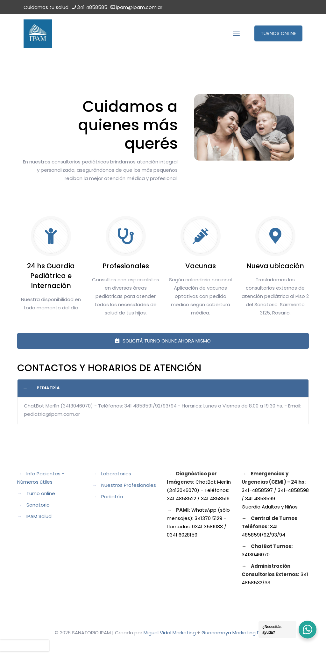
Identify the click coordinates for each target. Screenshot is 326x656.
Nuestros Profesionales (128, 485)
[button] (163, 402)
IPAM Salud (39, 516)
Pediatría (112, 496)
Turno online (40, 493)
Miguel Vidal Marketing (170, 632)
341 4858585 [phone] (92, 7)
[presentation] (24, 646)
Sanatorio (38, 504)
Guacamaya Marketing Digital (237, 632)
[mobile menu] (236, 33)
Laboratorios (116, 473)
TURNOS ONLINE (278, 33)
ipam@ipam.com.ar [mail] (139, 7)
